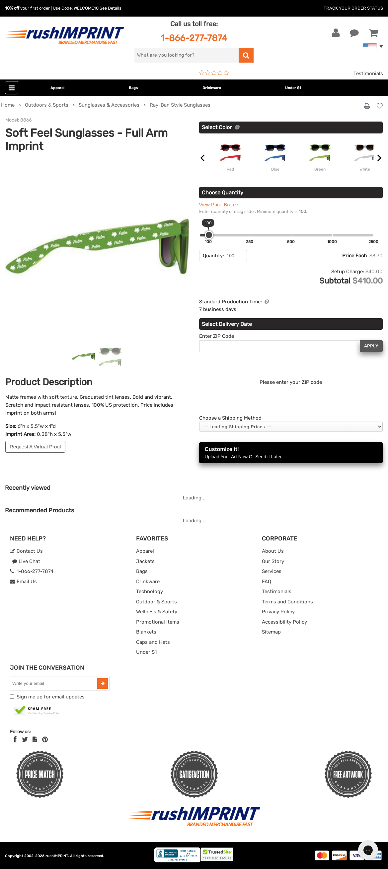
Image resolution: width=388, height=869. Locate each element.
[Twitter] (25, 739)
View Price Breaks (219, 204)
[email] (54, 683)
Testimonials (368, 74)
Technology (149, 591)
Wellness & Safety (156, 612)
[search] (186, 55)
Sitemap (271, 632)
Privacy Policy (278, 612)
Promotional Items (157, 622)
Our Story (273, 561)
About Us (273, 551)
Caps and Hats (153, 642)
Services (271, 571)
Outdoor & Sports (156, 602)
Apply (371, 345)
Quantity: (213, 256)
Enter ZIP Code (216, 336)
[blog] (35, 739)
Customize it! (291, 453)
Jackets (145, 561)
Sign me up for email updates (51, 697)
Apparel (57, 88)
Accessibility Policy (284, 622)
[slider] (209, 235)
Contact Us (26, 551)
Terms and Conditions (287, 602)
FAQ (266, 582)
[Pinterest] (45, 739)
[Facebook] (15, 739)
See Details (110, 8)
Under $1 (293, 88)
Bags (133, 88)
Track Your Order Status (353, 8)
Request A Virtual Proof (35, 446)
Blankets (146, 632)
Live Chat (26, 561)
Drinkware (211, 88)
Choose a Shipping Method (230, 418)
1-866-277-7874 (194, 37)
